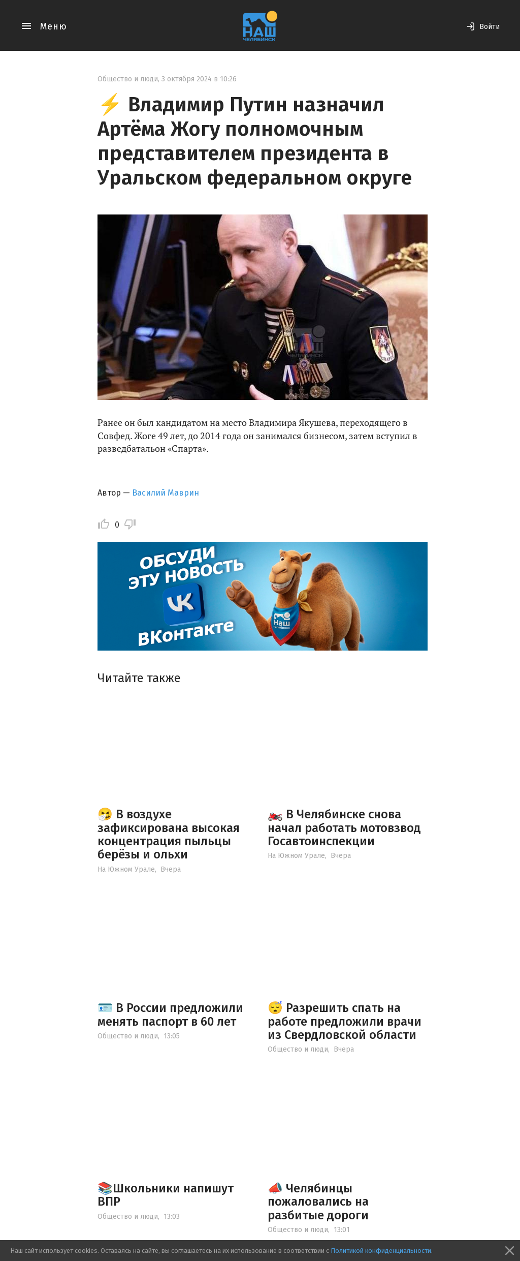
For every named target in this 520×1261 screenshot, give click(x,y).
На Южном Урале (126, 869)
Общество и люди (128, 79)
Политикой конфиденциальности (381, 1250)
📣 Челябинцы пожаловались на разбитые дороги (318, 1201)
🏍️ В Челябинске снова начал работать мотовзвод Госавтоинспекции (344, 827)
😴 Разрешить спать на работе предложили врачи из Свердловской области (344, 1021)
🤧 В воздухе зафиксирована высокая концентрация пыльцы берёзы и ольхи (169, 834)
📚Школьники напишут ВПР (166, 1195)
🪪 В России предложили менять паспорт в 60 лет (170, 1014)
